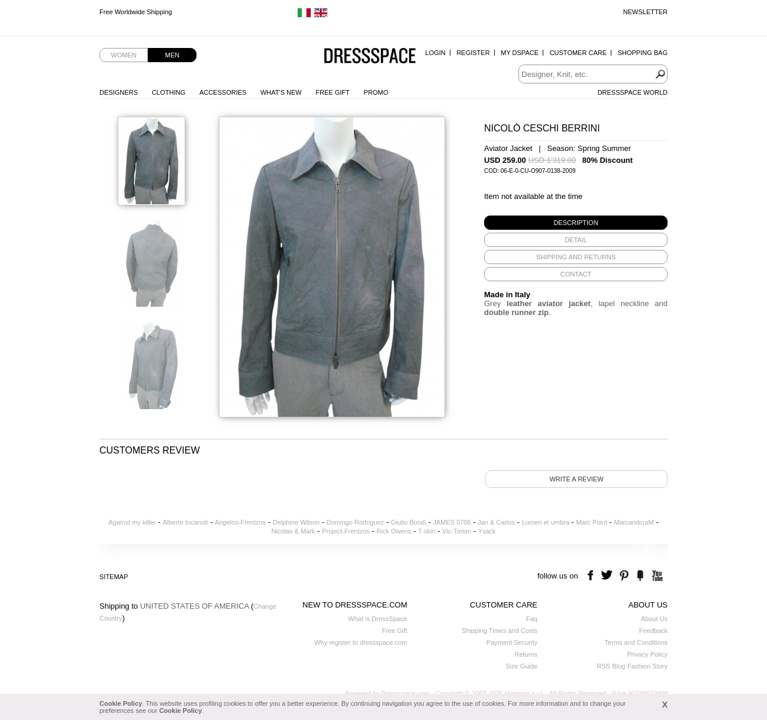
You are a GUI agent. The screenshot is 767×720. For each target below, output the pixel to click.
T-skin (426, 531)
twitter (608, 576)
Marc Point (591, 522)
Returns (525, 654)
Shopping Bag (643, 52)
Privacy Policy (647, 654)
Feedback (653, 630)
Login (436, 52)
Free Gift (332, 92)
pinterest (624, 576)
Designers (118, 92)
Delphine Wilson (296, 522)
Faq (531, 618)
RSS (603, 666)
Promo (375, 92)
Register (472, 52)
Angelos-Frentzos (240, 522)
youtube (656, 576)
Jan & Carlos (496, 522)
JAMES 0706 (451, 522)
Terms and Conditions (636, 642)
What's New (281, 92)
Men (172, 55)
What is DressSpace (377, 618)
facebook (592, 576)
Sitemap (113, 576)
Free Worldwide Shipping (135, 11)
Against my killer (132, 522)
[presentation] (576, 223)
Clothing (168, 92)
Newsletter (645, 11)
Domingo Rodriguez (355, 522)
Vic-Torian (456, 531)
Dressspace (369, 56)
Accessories (222, 92)
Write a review (576, 479)
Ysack (487, 531)
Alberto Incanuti (185, 522)
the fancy (640, 576)
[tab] (576, 223)
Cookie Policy (120, 703)
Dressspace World (633, 92)
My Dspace (520, 52)
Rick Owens (393, 531)
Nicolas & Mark (293, 531)
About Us (654, 618)
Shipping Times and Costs (499, 630)
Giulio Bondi (408, 522)
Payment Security (511, 642)
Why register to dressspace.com (360, 642)
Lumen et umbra (545, 522)
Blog (618, 666)
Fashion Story (647, 666)
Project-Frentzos (346, 531)
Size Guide (521, 666)
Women (123, 55)
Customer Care (578, 52)
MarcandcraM (634, 522)
